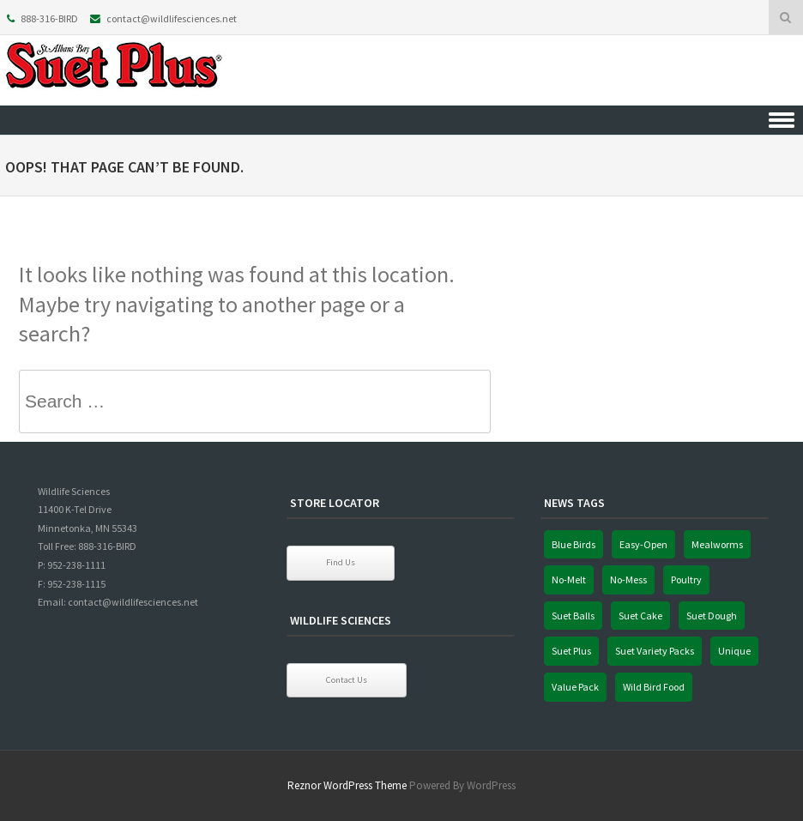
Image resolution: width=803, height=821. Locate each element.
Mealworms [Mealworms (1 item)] (717, 544)
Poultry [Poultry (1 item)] (686, 579)
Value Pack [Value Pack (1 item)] (575, 686)
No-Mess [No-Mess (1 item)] (628, 579)
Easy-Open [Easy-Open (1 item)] (643, 544)
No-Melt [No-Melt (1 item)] (569, 579)
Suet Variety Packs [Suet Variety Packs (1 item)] (654, 650)
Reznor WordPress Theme (347, 785)
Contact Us (346, 679)
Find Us (340, 562)
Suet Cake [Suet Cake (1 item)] (640, 615)
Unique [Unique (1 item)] (734, 650)
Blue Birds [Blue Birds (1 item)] (573, 544)
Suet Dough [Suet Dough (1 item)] (711, 615)
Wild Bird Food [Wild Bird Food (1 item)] (654, 686)
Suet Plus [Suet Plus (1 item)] (571, 650)
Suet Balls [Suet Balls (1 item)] (573, 615)
